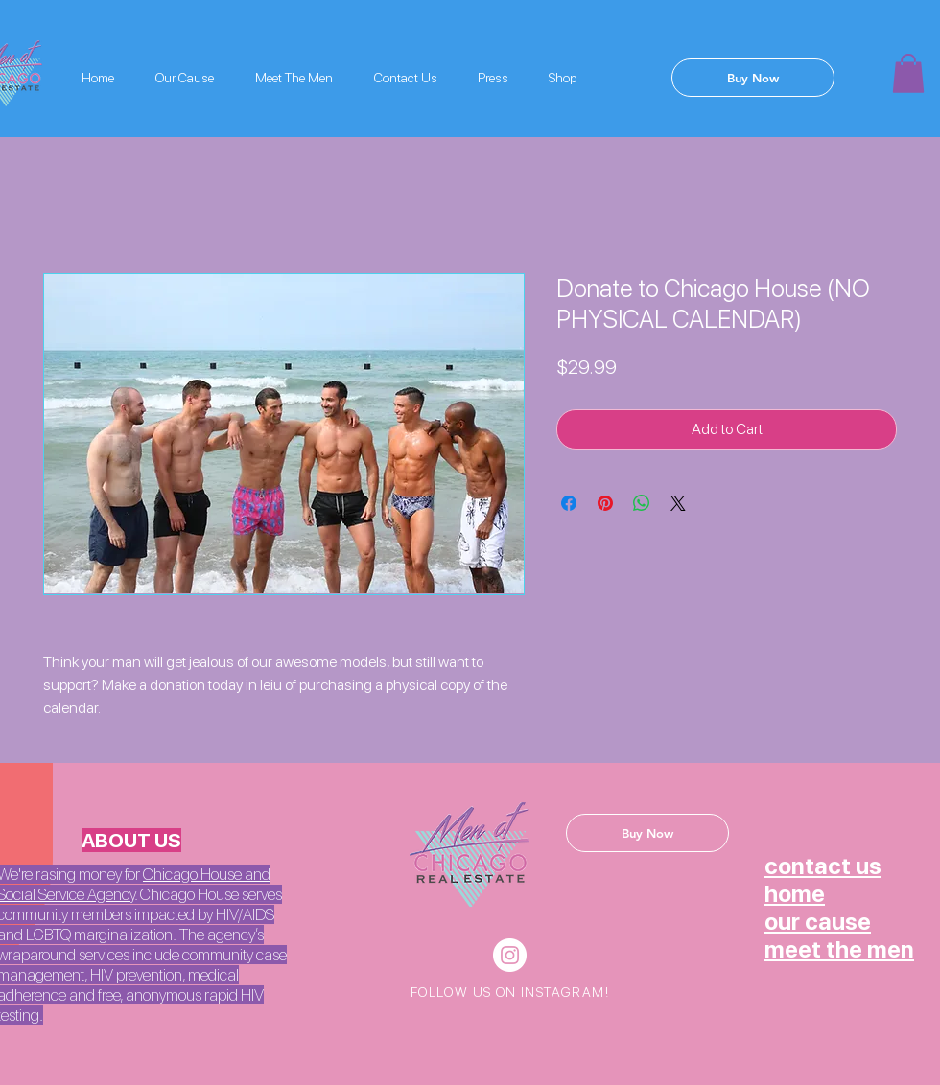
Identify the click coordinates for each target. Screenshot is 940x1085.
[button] (908, 73)
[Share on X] (678, 503)
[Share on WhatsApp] (641, 503)
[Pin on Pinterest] (605, 503)
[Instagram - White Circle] (510, 955)
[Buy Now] (752, 77)
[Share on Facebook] (568, 503)
